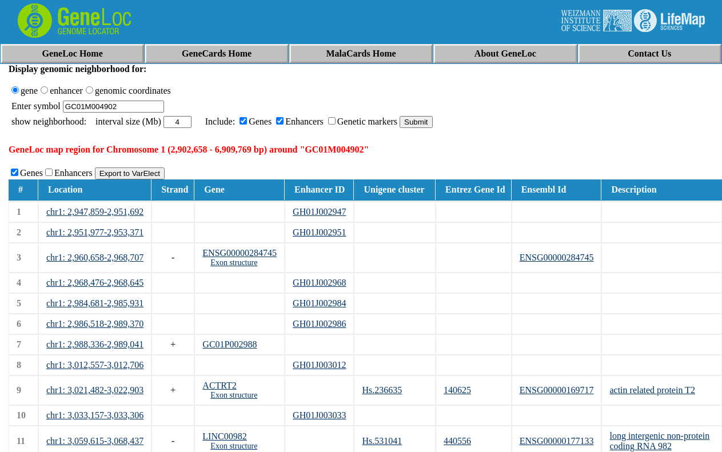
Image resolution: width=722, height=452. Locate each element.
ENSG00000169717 (557, 390)
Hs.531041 (382, 441)
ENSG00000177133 (557, 441)
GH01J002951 (319, 232)
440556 (457, 441)
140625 (457, 390)
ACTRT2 (219, 385)
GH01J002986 (319, 324)
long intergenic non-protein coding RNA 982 (659, 441)
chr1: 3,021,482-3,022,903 (94, 390)
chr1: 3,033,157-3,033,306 (94, 415)
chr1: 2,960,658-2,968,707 (94, 257)
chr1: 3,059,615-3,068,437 (94, 441)
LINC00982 (224, 436)
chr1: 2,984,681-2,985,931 (94, 303)
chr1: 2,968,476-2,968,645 (94, 282)
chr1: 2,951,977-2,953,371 (94, 232)
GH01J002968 (319, 282)
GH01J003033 (319, 415)
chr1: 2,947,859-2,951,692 (94, 212)
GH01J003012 (319, 365)
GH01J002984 (319, 303)
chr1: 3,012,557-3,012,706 (94, 365)
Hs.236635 (382, 390)
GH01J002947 (319, 212)
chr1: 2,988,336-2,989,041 (94, 344)
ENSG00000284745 (239, 253)
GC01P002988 (229, 344)
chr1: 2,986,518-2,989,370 (94, 324)
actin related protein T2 (652, 390)
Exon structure (233, 262)
